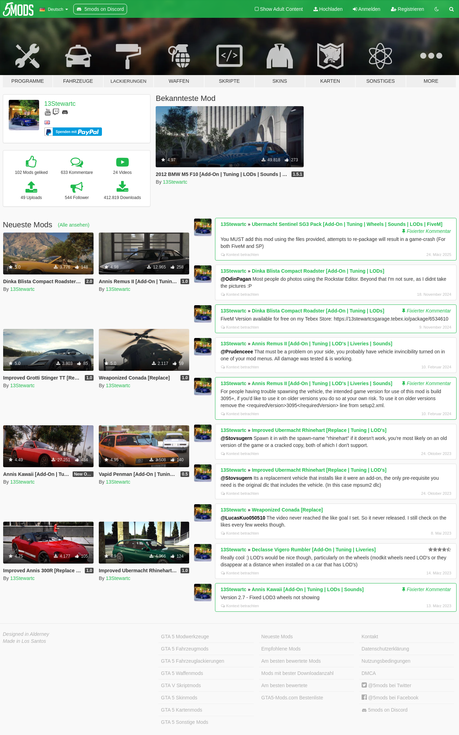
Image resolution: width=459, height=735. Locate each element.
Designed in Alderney (26, 634)
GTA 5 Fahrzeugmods (184, 649)
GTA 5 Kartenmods (181, 710)
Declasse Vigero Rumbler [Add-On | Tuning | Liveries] (314, 549)
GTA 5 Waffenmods (182, 673)
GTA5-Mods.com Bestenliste (292, 697)
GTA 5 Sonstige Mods (184, 722)
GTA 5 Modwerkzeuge (185, 636)
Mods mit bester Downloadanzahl (297, 673)
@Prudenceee (237, 351)
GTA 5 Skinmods (179, 697)
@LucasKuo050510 (243, 518)
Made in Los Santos (24, 641)
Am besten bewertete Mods (291, 661)
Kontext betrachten (240, 254)
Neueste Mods (277, 636)
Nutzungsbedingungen (386, 661)
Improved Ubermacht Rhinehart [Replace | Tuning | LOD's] (319, 430)
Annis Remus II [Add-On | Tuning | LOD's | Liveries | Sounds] (322, 343)
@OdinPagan (236, 279)
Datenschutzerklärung (385, 649)
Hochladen (328, 9)
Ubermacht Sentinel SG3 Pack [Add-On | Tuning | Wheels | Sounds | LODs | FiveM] (347, 224)
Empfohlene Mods (281, 649)
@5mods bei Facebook (390, 697)
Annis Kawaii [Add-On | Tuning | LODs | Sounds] (308, 589)
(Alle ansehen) (73, 225)
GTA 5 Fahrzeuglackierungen (192, 661)
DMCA (369, 673)
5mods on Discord (385, 710)
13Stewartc (60, 103)
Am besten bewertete (284, 685)
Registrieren (407, 9)
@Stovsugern (236, 438)
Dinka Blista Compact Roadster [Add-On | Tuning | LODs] (318, 271)
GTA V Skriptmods (181, 685)
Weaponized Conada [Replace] (287, 510)
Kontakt (370, 636)
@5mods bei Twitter (387, 685)
